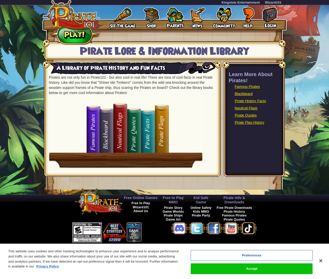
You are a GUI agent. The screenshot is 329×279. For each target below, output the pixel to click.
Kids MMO (201, 211)
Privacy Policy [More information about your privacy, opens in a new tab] (47, 269)
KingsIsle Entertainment (241, 2)
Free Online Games (141, 198)
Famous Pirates (247, 87)
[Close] (320, 263)
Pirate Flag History (249, 122)
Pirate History (234, 211)
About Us (140, 211)
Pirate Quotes (246, 115)
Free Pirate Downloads (234, 208)
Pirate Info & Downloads (234, 200)
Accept (251, 271)
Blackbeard (244, 94)
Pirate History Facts (250, 101)
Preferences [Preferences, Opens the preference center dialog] (251, 258)
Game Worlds (173, 211)
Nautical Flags (246, 108)
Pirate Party (201, 215)
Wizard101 (273, 2)
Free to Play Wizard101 (140, 205)
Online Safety (201, 208)
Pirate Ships (173, 215)
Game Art (173, 219)
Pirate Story (173, 208)
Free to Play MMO (173, 200)
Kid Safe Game (201, 200)
